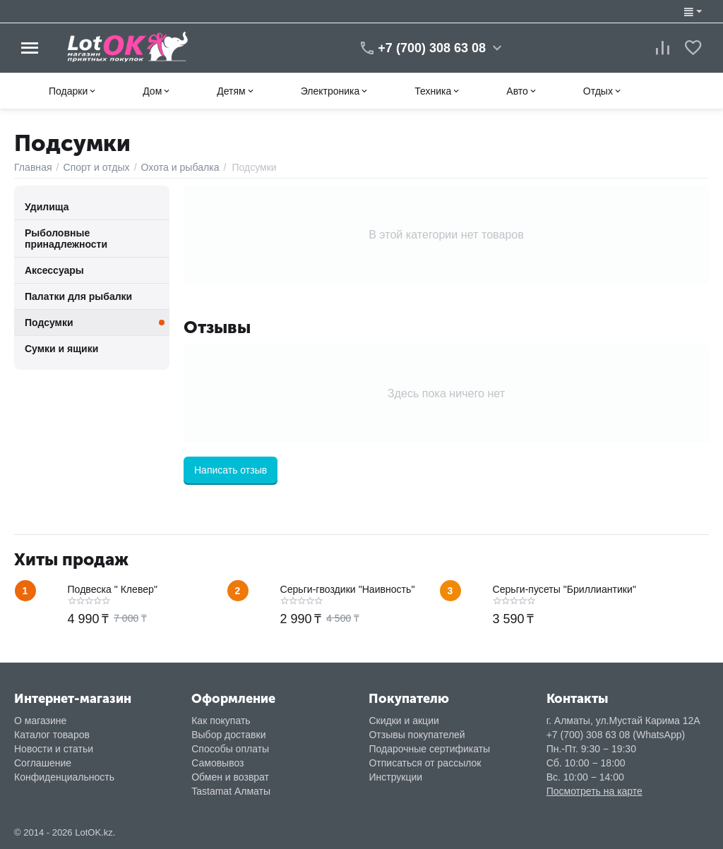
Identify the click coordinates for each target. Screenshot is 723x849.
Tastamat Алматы (230, 791)
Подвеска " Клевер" (112, 589)
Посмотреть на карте (594, 791)
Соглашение (42, 763)
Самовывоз (217, 763)
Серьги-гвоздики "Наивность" (347, 589)
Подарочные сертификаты (429, 748)
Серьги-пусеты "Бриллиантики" (564, 589)
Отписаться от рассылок (425, 763)
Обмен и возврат (230, 777)
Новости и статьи (53, 748)
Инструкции (395, 777)
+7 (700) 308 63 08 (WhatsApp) (616, 734)
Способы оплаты (230, 748)
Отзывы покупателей (417, 734)
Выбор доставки (228, 734)
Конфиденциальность (64, 777)
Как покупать (220, 720)
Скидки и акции (403, 720)
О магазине (40, 720)
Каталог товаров (52, 734)
